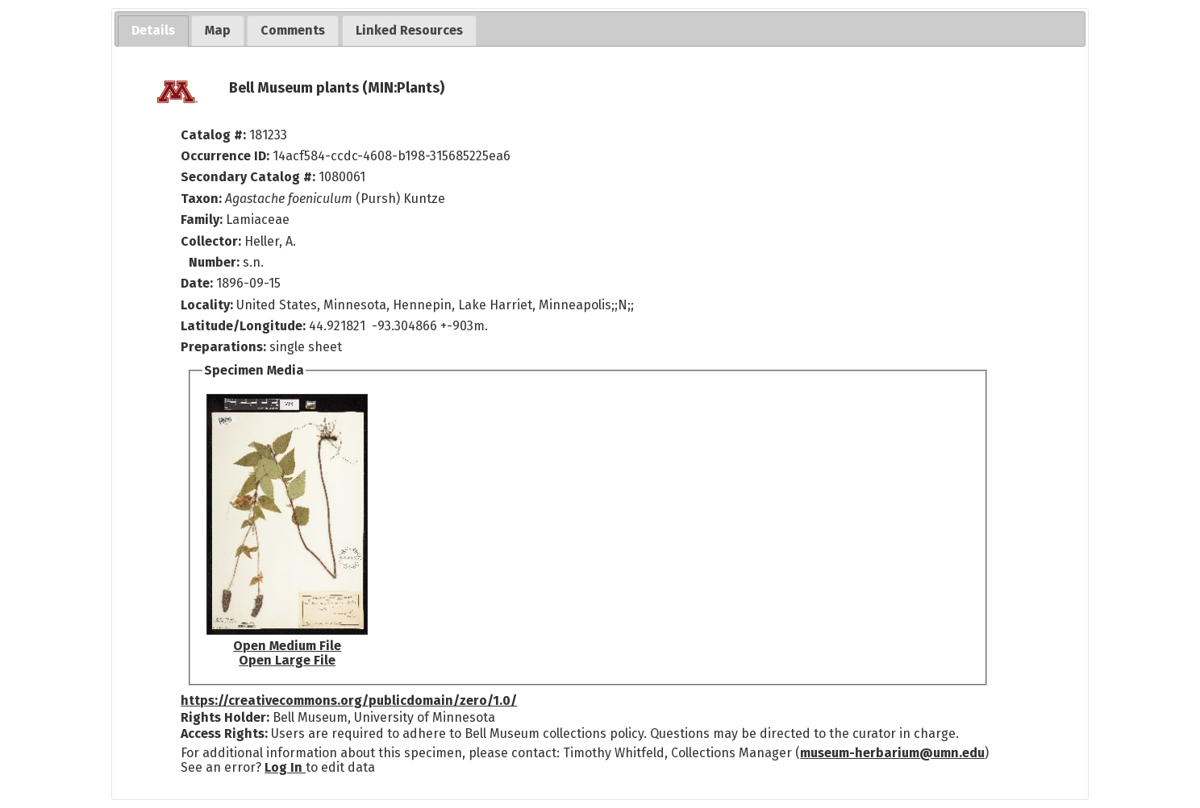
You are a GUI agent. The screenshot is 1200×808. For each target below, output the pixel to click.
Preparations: (223, 346)
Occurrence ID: (227, 156)
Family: (202, 219)
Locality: (207, 305)
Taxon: (201, 198)
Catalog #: (215, 135)
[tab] (153, 31)
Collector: (212, 241)
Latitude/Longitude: (243, 326)
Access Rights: (224, 733)
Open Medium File (287, 645)
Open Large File (287, 660)
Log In (285, 767)
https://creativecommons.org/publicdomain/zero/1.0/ (349, 700)
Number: (216, 262)
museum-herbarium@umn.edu (892, 752)
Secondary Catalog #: (248, 176)
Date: (197, 283)
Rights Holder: (225, 717)
